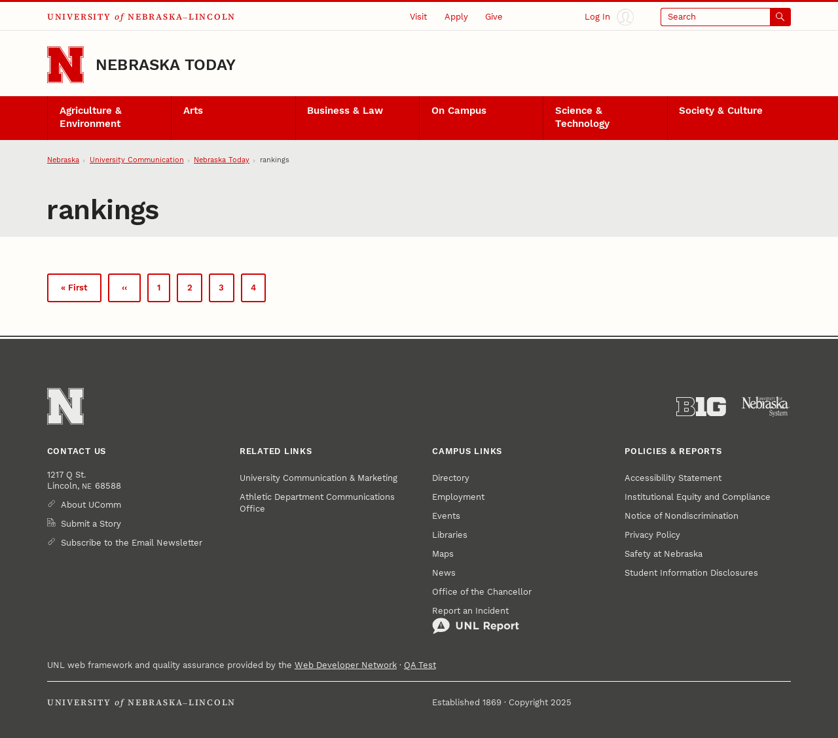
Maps (443, 554)
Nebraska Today (166, 65)
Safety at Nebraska (663, 554)
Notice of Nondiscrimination (681, 516)
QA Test (420, 665)
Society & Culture (721, 110)
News (444, 573)
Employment (458, 497)
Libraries (449, 535)
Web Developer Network (346, 665)
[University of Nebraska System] (766, 406)
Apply (456, 17)
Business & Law (345, 110)
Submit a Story (91, 524)
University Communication (137, 160)
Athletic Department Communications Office (317, 503)
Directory (450, 478)
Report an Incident (475, 620)
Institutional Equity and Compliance (698, 497)
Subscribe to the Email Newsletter (131, 543)
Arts (193, 110)
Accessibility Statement (673, 478)
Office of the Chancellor (482, 592)
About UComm (91, 505)
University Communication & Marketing (318, 478)
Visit (418, 17)
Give (494, 17)
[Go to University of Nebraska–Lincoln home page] (65, 64)
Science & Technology (582, 117)
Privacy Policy (652, 535)
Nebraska (63, 160)
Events (446, 516)
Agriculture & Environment (91, 117)
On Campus (458, 110)
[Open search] (726, 17)
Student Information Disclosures (691, 573)
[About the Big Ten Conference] (701, 406)
